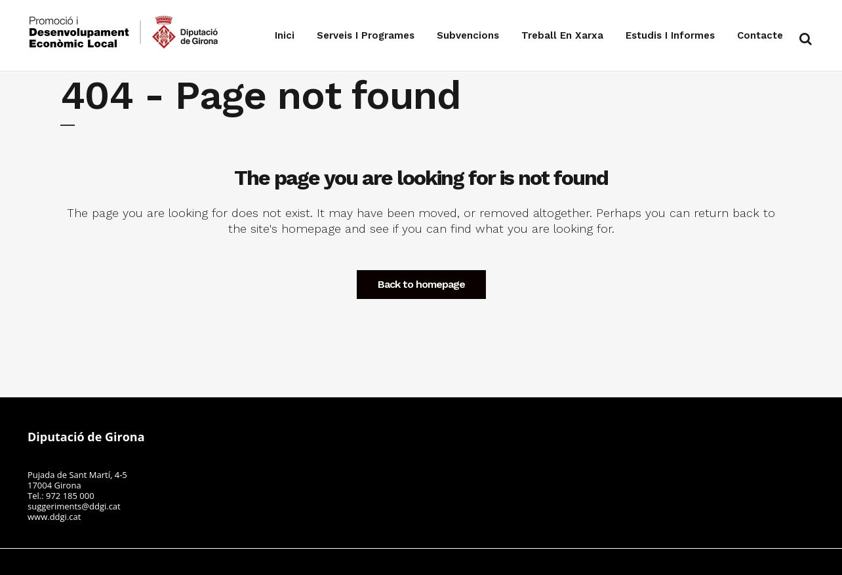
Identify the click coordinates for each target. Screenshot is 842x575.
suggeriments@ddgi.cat (74, 506)
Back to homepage (421, 284)
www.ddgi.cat (54, 517)
